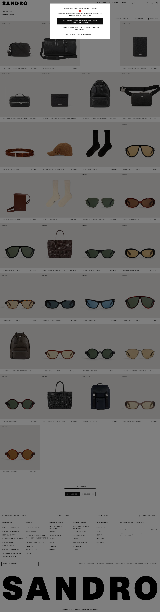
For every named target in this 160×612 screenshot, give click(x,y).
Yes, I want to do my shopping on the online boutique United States (80, 21)
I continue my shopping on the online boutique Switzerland (80, 28)
